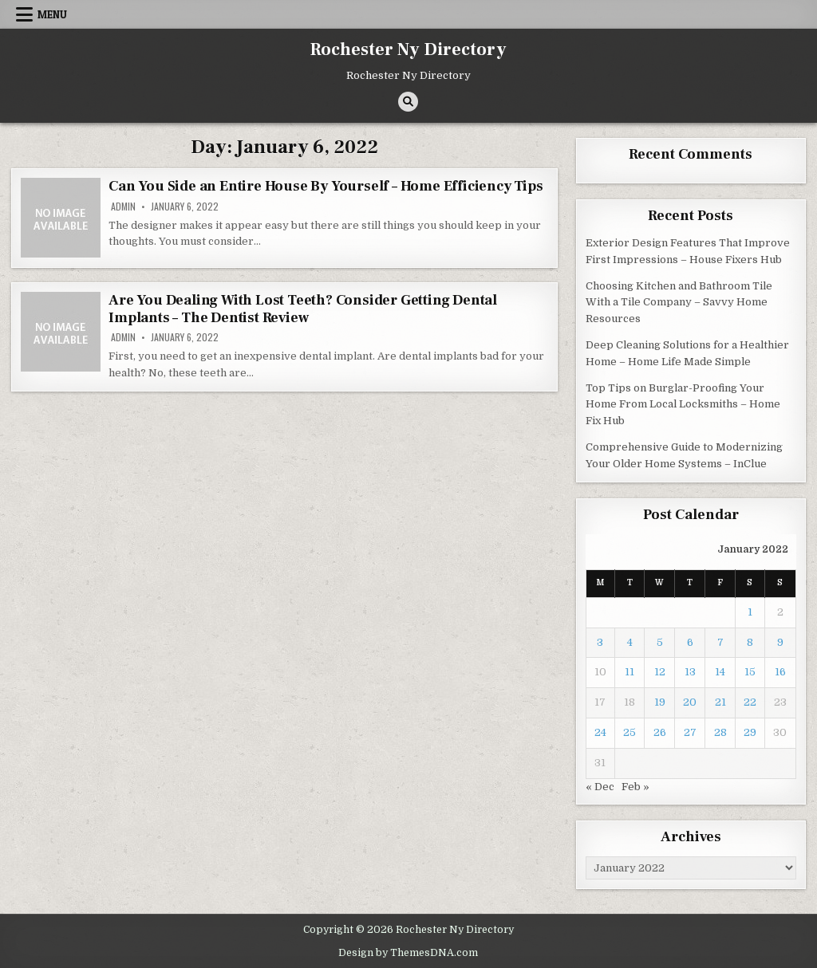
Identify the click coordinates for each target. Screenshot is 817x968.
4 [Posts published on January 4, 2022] (630, 642)
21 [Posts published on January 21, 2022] (720, 702)
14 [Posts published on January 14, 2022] (720, 672)
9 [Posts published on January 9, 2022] (780, 642)
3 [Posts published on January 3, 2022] (600, 642)
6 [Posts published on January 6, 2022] (690, 642)
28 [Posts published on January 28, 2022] (720, 732)
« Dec (600, 787)
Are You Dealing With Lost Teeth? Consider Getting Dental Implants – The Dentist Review (303, 309)
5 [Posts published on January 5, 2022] (660, 642)
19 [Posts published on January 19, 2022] (659, 702)
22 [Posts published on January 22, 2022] (750, 702)
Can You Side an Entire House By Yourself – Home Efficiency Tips (326, 186)
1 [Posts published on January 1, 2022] (750, 612)
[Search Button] (408, 102)
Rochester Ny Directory (408, 49)
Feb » (635, 787)
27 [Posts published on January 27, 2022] (690, 732)
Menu (52, 14)
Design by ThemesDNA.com (408, 952)
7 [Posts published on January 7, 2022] (720, 642)
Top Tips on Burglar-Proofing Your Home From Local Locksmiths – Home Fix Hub (683, 404)
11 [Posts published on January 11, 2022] (629, 672)
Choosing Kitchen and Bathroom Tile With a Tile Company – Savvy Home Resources (679, 302)
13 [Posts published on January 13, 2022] (690, 672)
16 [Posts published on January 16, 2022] (780, 672)
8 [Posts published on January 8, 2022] (750, 642)
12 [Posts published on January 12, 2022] (659, 672)
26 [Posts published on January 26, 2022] (659, 732)
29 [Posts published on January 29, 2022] (750, 732)
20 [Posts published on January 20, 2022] (690, 702)
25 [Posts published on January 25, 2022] (629, 732)
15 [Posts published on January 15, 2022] (750, 672)
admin (123, 206)
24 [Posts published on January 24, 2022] (600, 732)
